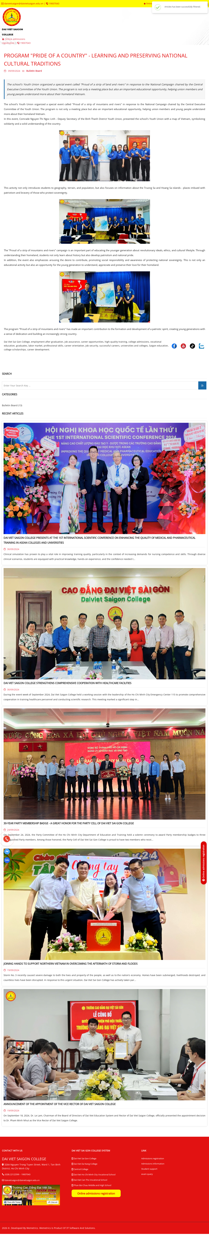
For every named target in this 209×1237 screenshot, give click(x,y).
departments (137, 21)
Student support (149, 1168)
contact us (48, 30)
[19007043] (6, 838)
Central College (80, 1169)
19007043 (52, 3)
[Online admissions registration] (203, 863)
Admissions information (152, 1163)
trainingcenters (166, 21)
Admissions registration (152, 1158)
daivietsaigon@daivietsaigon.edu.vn (22, 3)
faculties (113, 21)
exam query (147, 1174)
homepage (47, 21)
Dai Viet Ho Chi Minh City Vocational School (93, 1174)
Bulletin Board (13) (12, 405)
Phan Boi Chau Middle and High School (91, 1185)
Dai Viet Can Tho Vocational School (89, 1180)
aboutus (68, 21)
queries (191, 21)
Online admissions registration (96, 1193)
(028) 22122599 (12, 1174)
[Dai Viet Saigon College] (7, 851)
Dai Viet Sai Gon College (84, 1158)
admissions (90, 21)
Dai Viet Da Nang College (84, 1164)
